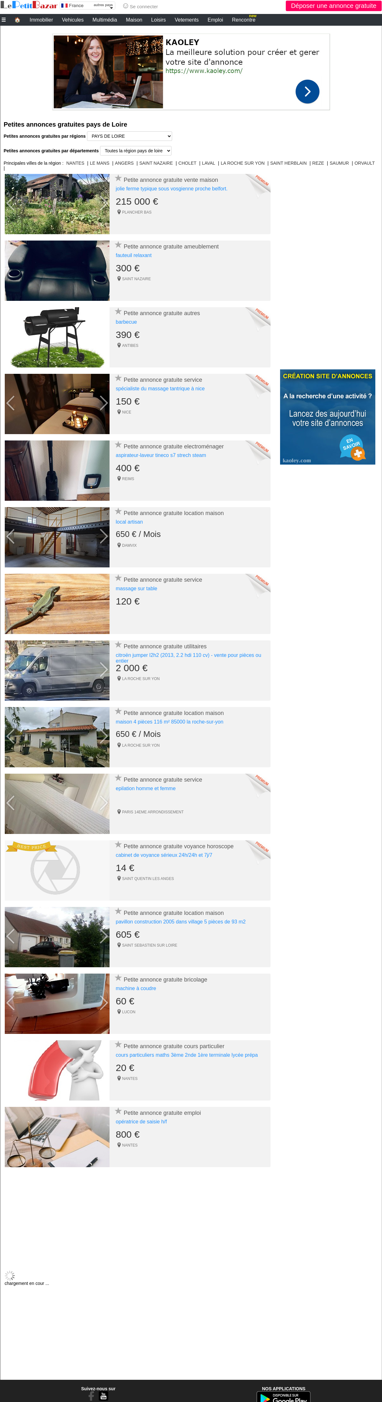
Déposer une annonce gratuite (333, 5)
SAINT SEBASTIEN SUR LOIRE (150, 945)
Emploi (215, 20)
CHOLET (187, 163)
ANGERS (124, 163)
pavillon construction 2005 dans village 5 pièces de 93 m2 (181, 921)
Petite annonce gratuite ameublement (171, 246)
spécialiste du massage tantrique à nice (160, 388)
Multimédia (104, 20)
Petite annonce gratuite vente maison (171, 180)
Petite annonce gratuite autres (162, 313)
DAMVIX (129, 545)
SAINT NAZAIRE (156, 163)
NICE (126, 412)
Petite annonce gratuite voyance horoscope (179, 846)
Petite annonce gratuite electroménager (174, 446)
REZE (318, 163)
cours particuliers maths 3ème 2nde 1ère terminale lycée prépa (187, 1055)
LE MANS (99, 163)
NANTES (75, 163)
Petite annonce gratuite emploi (162, 1113)
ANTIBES (130, 345)
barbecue (126, 322)
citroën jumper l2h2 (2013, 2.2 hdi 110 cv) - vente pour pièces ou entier (188, 658)
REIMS (128, 479)
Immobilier (41, 20)
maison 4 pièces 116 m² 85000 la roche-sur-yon (170, 721)
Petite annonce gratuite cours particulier (174, 1046)
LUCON (129, 1012)
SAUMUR (339, 163)
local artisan (129, 522)
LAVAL (208, 163)
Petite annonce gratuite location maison (174, 513)
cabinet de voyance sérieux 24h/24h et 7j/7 (164, 855)
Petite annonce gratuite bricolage (165, 979)
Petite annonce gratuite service (163, 380)
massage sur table (136, 588)
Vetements (187, 20)
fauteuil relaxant (134, 255)
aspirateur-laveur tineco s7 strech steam (161, 455)
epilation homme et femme (146, 788)
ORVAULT (364, 163)
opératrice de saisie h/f (141, 1121)
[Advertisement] (191, 70)
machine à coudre (136, 988)
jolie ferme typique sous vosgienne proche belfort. (172, 188)
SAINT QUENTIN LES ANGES (148, 878)
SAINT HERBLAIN (288, 163)
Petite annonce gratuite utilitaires (165, 646)
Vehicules (73, 20)
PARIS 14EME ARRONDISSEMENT (153, 812)
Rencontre (244, 19)
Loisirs (158, 20)
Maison (134, 20)
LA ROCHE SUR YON (243, 163)
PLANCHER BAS (137, 212)
